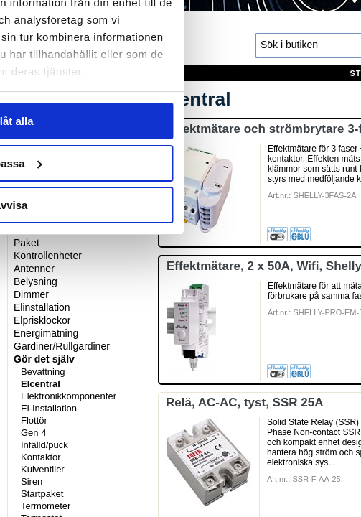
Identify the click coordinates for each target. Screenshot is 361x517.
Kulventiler (43, 469)
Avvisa (181, 417)
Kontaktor (41, 457)
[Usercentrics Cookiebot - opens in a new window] (243, 41)
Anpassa (181, 375)
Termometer (45, 505)
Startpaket (42, 493)
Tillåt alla (181, 333)
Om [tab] (296, 89)
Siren (31, 481)
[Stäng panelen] (338, 42)
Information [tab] (181, 89)
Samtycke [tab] (64, 89)
